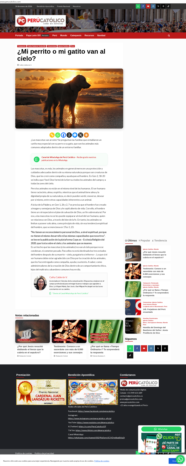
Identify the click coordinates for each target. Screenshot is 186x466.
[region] (93, 460)
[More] (86, 135)
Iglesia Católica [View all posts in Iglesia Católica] (63, 46)
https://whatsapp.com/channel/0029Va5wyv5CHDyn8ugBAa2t (96, 437)
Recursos (89, 35)
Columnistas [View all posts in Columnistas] (52, 46)
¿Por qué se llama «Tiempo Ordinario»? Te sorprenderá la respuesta (104, 349)
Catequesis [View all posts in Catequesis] (22, 46)
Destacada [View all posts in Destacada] (104, 334)
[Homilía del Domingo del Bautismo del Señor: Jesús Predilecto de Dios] (133, 326)
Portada (19, 35)
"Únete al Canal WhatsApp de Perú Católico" (68, 293)
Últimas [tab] (132, 240)
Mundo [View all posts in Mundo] (33, 340)
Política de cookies (101, 461)
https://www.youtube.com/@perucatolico (95, 422)
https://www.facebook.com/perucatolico (96, 411)
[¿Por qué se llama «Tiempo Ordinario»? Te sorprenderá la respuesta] (133, 289)
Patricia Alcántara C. (98, 356)
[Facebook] (63, 135)
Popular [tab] (145, 240)
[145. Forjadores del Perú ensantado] (133, 307)
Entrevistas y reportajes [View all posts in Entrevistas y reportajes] (99, 337)
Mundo (63, 35)
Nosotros (77, 6)
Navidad (101, 35)
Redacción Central (25, 356)
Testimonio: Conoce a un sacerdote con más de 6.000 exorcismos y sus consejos (68, 349)
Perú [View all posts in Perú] (72, 46)
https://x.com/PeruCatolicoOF (92, 426)
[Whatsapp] (57, 135)
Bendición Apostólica (45, 6)
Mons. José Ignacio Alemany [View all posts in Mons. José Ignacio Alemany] (152, 322)
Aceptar (175, 461)
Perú (54, 35)
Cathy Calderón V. (25, 65)
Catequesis (75, 35)
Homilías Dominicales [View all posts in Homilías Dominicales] (150, 318)
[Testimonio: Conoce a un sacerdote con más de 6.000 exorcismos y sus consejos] (69, 331)
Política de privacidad (44, 453)
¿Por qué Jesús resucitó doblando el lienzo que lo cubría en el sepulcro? (30, 349)
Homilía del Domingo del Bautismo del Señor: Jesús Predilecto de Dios (155, 330)
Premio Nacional (63, 6)
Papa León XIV (37, 35)
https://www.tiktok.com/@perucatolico (93, 430)
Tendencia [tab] (160, 240)
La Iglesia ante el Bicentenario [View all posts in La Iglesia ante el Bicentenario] (153, 306)
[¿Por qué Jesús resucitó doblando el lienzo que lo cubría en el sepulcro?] (32, 331)
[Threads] (69, 135)
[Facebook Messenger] (74, 135)
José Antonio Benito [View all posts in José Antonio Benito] (150, 304)
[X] (80, 135)
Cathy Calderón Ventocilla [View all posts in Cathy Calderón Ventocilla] (36, 46)
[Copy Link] (52, 135)
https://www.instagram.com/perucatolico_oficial (89, 418)
